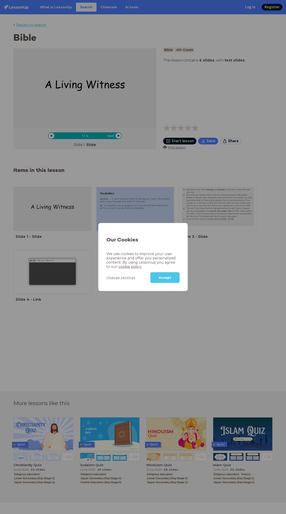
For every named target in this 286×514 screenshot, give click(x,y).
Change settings (120, 277)
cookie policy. (130, 266)
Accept (165, 278)
